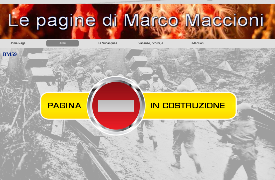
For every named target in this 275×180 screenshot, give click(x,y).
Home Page (17, 43)
